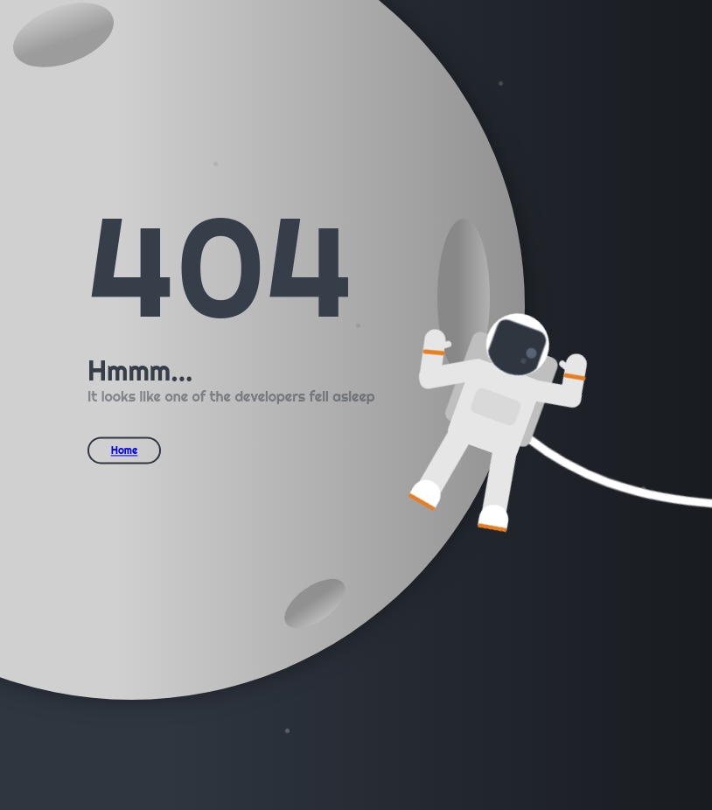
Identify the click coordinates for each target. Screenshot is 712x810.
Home (124, 450)
